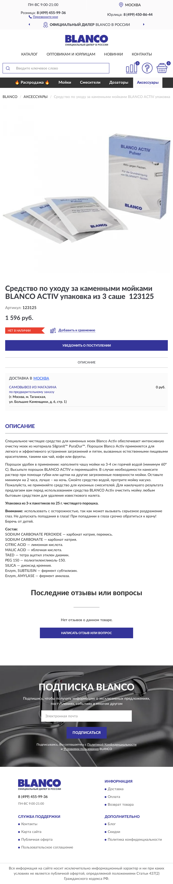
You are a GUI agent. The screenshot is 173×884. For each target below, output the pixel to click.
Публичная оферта (37, 840)
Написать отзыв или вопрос (86, 633)
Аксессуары (147, 83)
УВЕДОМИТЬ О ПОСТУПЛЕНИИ (86, 345)
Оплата (114, 797)
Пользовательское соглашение (47, 848)
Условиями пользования (81, 748)
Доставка (116, 789)
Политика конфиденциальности (135, 840)
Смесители (90, 83)
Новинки (113, 54)
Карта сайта (31, 832)
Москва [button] (41, 378)
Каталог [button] (29, 54)
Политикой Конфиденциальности (111, 744)
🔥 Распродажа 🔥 (32, 83)
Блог (112, 824)
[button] (43, 16)
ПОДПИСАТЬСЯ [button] (87, 733)
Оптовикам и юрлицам (71, 54)
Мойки (65, 83)
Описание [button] (87, 362)
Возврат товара (121, 804)
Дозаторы (118, 83)
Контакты (142, 54)
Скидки (114, 832)
